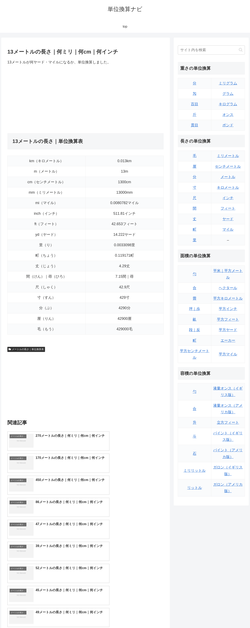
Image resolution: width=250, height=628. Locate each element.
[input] (211, 50)
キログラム (228, 104)
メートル (228, 177)
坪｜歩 (194, 309)
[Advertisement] (46, 99)
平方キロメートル (228, 298)
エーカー (228, 340)
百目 (194, 104)
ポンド (227, 125)
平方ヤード (228, 330)
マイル (227, 229)
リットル (194, 488)
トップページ (204, 615)
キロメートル (228, 187)
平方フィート (228, 319)
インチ (227, 198)
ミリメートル (228, 156)
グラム (227, 94)
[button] (240, 49)
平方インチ (228, 309)
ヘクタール (228, 288)
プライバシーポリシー (231, 615)
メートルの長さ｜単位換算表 (26, 349)
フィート (228, 208)
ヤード (227, 219)
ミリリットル (195, 470)
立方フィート (228, 422)
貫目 (194, 125)
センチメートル (228, 166)
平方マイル (228, 354)
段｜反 (194, 330)
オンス (227, 115)
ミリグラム (228, 83)
